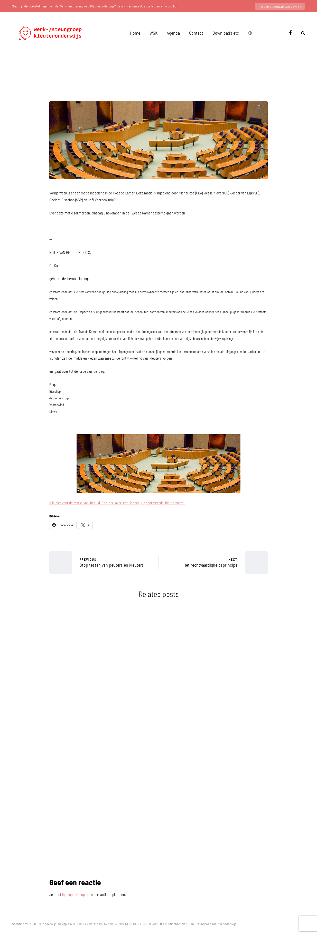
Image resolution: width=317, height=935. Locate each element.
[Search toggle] (301, 32)
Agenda (173, 33)
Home (135, 33)
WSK (153, 33)
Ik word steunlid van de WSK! (279, 6)
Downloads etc (225, 33)
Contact (196, 33)
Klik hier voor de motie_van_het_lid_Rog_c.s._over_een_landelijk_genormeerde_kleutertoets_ (117, 502)
